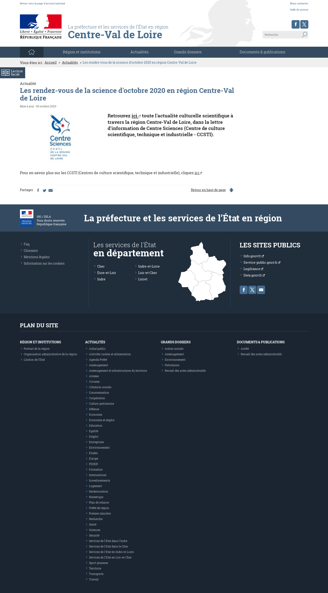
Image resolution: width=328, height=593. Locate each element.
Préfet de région (99, 508)
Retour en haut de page (208, 190)
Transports (96, 574)
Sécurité (94, 535)
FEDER (93, 464)
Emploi (93, 436)
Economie (95, 414)
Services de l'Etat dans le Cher (108, 546)
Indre (101, 279)
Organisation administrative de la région (50, 354)
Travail (94, 579)
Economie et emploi (102, 420)
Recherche (96, 519)
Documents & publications (262, 51)
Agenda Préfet (98, 359)
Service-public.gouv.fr (262, 262)
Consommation (99, 392)
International (97, 475)
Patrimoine (172, 365)
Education (95, 425)
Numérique (96, 497)
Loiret (142, 279)
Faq (27, 244)
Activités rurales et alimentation (110, 354)
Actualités (139, 51)
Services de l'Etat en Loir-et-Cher (110, 557)
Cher (101, 266)
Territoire (95, 568)
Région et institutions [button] (81, 51)
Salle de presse (299, 9)
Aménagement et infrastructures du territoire (118, 370)
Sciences (94, 530)
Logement (95, 486)
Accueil (51, 62)
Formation (96, 469)
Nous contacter (299, 3)
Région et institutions (40, 342)
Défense (94, 409)
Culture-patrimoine (101, 403)
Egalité (93, 431)
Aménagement (98, 365)
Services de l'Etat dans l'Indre (108, 541)
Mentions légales (37, 257)
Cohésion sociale (100, 387)
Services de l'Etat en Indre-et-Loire (111, 552)
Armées (94, 376)
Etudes (93, 453)
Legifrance (253, 269)
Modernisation (98, 491)
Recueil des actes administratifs (185, 370)
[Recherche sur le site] (285, 34)
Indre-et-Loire (149, 266)
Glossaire (31, 250)
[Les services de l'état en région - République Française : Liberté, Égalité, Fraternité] (128, 36)
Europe (93, 458)
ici (136, 115)
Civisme (94, 381)
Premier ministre (100, 513)
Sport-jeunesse (98, 563)
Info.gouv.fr (254, 256)
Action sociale (174, 348)
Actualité (28, 83)
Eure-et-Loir (106, 273)
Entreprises (96, 442)
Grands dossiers (188, 51)
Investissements (99, 480)
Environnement (99, 447)
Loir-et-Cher (147, 273)
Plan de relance (99, 502)
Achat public (97, 348)
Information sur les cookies (44, 263)
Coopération (97, 398)
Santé (92, 524)
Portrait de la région (37, 348)
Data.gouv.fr (254, 275)
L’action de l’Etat (34, 359)
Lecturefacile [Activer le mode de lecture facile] (17, 72)
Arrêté (245, 348)
